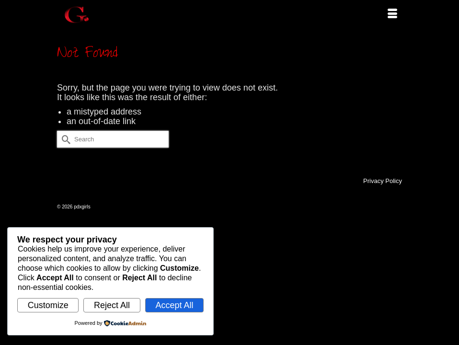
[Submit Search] (64, 139)
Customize (48, 305)
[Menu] (392, 14)
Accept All (174, 305)
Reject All (112, 305)
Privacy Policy (382, 180)
